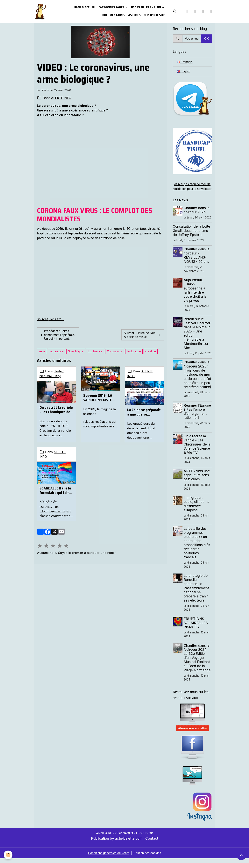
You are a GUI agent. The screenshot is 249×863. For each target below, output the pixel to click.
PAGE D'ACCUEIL (84, 7)
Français (185, 62)
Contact (151, 843)
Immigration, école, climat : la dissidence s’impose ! (197, 508)
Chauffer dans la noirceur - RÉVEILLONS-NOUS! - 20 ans (197, 260)
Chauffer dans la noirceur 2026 (197, 214)
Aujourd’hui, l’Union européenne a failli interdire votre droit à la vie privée (195, 295)
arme (42, 355)
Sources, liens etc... (51, 319)
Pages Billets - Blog (146, 7)
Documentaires (113, 15)
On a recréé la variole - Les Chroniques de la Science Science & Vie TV (56, 413)
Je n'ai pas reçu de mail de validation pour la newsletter (192, 189)
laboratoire (57, 355)
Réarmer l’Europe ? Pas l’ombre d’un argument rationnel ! (197, 416)
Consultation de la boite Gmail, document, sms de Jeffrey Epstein (191, 235)
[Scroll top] (241, 855)
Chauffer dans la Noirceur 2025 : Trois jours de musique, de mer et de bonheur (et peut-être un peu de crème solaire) (197, 379)
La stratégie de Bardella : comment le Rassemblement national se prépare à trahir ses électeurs (196, 592)
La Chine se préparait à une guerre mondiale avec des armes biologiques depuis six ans (144, 415)
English (184, 72)
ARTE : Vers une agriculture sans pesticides (197, 480)
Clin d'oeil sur (154, 15)
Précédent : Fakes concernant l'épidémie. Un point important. (56, 337)
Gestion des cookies (148, 857)
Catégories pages (111, 7)
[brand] (40, 11)
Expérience (95, 355)
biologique (134, 355)
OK (206, 38)
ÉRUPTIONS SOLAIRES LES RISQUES (196, 627)
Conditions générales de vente (108, 857)
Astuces (134, 15)
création (150, 355)
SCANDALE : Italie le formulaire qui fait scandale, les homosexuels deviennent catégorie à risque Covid (56, 493)
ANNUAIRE (103, 838)
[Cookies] (8, 855)
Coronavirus (115, 355)
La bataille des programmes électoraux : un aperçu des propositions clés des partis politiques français (197, 547)
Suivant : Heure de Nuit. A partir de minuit (142, 337)
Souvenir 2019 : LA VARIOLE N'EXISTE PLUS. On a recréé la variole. (99, 401)
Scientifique (75, 355)
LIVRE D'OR (145, 838)
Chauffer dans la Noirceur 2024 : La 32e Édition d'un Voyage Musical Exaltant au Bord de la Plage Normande (197, 662)
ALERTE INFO (61, 98)
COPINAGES (124, 838)
